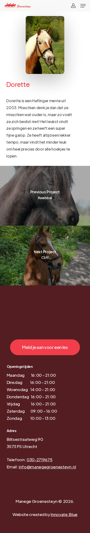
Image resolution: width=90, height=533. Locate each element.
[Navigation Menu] (83, 5)
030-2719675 (39, 459)
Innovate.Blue (64, 514)
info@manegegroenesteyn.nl (47, 466)
